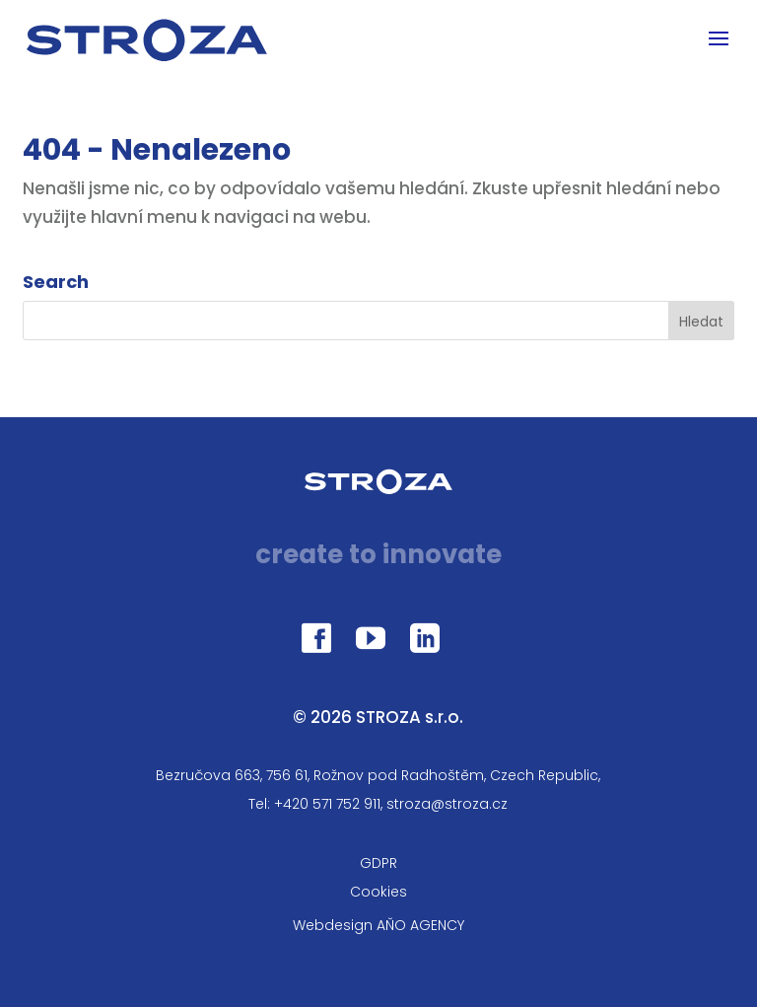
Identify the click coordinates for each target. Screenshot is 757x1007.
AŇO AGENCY (420, 925)
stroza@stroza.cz (447, 804)
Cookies (378, 891)
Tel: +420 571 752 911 (314, 804)
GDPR (378, 863)
